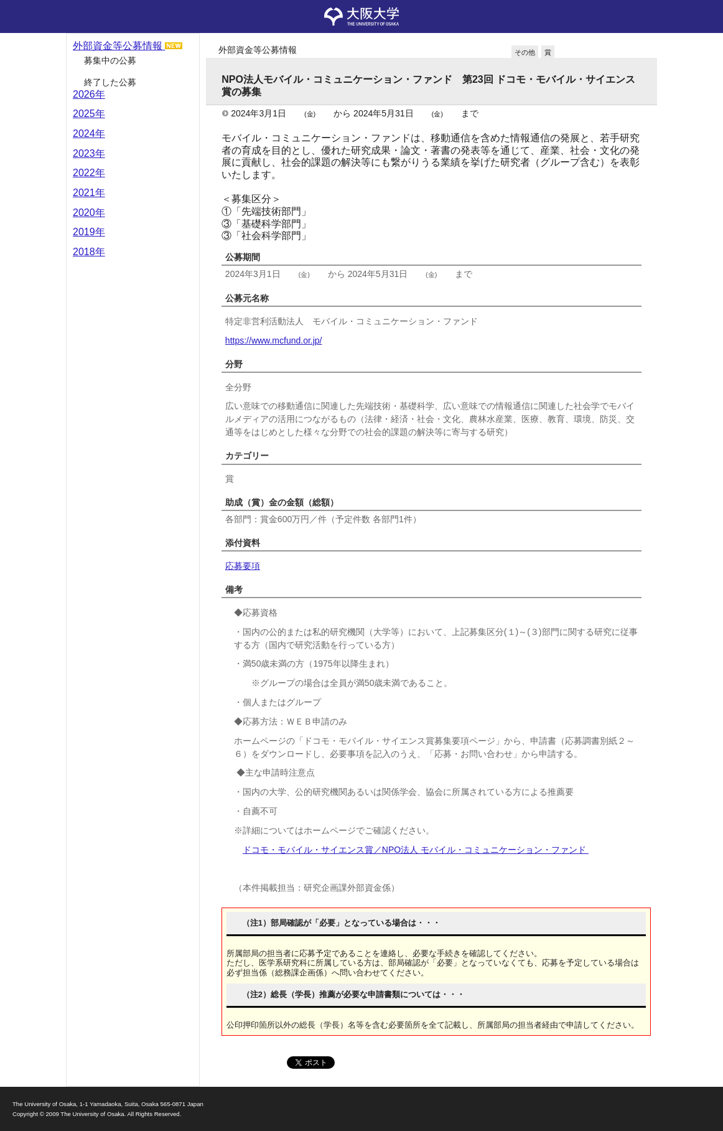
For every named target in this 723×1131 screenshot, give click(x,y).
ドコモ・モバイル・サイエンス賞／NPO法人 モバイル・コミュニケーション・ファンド (416, 850)
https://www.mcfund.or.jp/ (273, 340)
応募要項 (242, 566)
